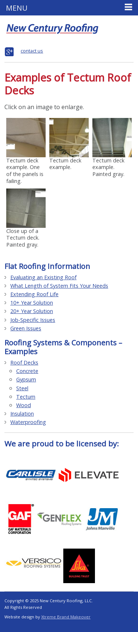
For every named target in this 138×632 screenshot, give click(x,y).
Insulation (22, 413)
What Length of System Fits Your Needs (59, 285)
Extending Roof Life (34, 294)
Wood (23, 405)
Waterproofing (28, 422)
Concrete (27, 370)
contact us (32, 50)
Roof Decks (24, 362)
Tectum (25, 396)
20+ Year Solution (31, 311)
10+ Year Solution (31, 302)
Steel (22, 388)
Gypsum (26, 379)
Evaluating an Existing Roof (43, 277)
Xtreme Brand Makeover (66, 617)
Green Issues (25, 328)
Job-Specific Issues (32, 319)
